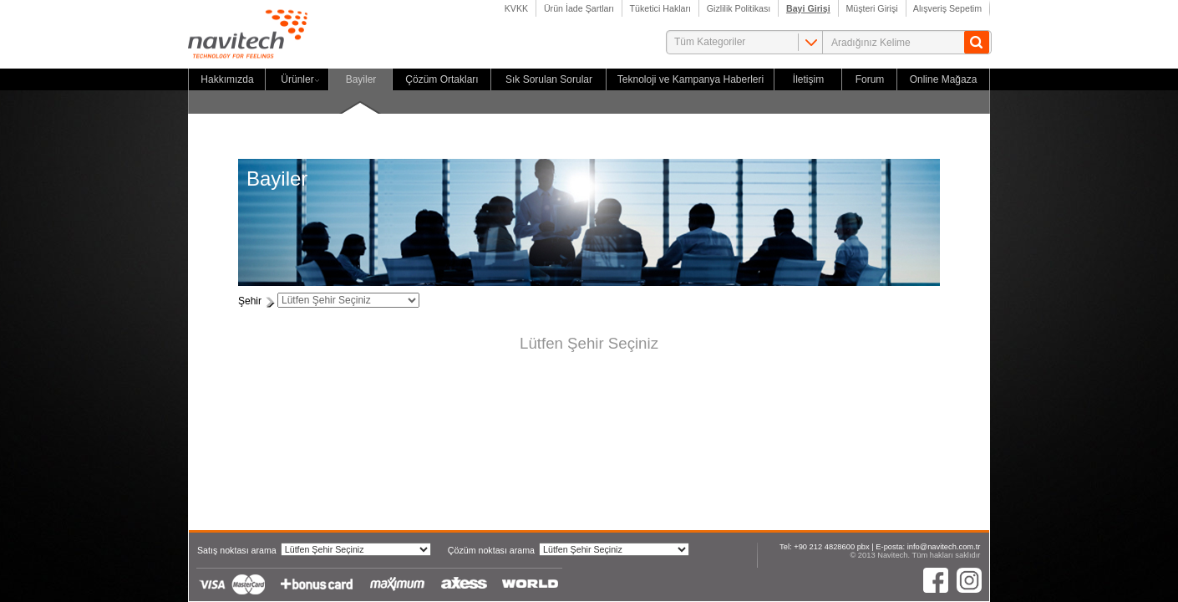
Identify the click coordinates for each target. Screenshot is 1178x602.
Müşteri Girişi (872, 8)
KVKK (516, 8)
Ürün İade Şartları (579, 8)
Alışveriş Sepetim (948, 8)
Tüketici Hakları (660, 8)
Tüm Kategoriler (709, 42)
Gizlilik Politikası (738, 8)
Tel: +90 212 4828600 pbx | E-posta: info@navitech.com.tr (879, 547)
